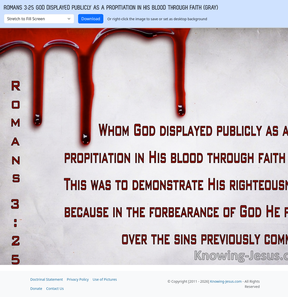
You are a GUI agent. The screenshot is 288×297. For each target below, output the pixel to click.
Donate (36, 288)
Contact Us (55, 288)
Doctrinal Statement (46, 279)
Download (90, 18)
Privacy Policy (78, 279)
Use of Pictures (105, 279)
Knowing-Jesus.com (226, 281)
